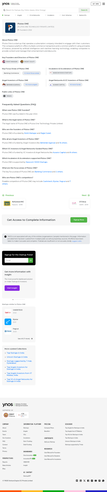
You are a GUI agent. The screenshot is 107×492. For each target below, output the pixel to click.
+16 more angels (31, 85)
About (4, 428)
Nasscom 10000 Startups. (37, 162)
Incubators (49, 15)
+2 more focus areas (31, 73)
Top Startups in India (15, 353)
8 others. (73, 152)
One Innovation (28, 455)
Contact (5, 445)
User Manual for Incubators (52, 459)
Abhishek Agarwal (47, 143)
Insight (25, 465)
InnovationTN (27, 459)
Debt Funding (27, 445)
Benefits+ (47, 431)
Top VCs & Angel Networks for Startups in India (19, 380)
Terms (4, 448)
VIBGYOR (26, 462)
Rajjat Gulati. (46, 133)
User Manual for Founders (52, 452)
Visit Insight (12, 288)
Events (5, 431)
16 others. (63, 143)
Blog (4, 469)
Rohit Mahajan (30, 133)
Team (4, 434)
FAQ (4, 441)
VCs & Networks (33, 15)
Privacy (5, 451)
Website (9, 96)
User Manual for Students (52, 456)
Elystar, (56, 181)
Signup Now (79, 220)
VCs (24, 434)
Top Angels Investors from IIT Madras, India (19, 374)
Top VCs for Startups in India (74, 434)
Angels (18, 15)
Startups (6, 15)
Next (84, 195)
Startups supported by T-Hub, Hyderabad (19, 362)
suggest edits (77, 241)
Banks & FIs (81, 15)
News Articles (7, 465)
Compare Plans (49, 428)
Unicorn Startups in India (17, 357)
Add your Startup (49, 442)
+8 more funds (75, 85)
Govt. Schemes (66, 15)
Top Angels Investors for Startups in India (17, 368)
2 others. (59, 172)
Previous (9, 195)
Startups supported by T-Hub (74, 445)
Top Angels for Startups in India (74, 428)
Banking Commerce (11, 73)
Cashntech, (48, 181)
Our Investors (7, 438)
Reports (5, 462)
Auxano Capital (59, 152)
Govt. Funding (27, 441)
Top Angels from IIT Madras (73, 431)
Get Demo (96, 4)
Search (84, 10)
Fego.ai (62, 181)
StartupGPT (27, 476)
